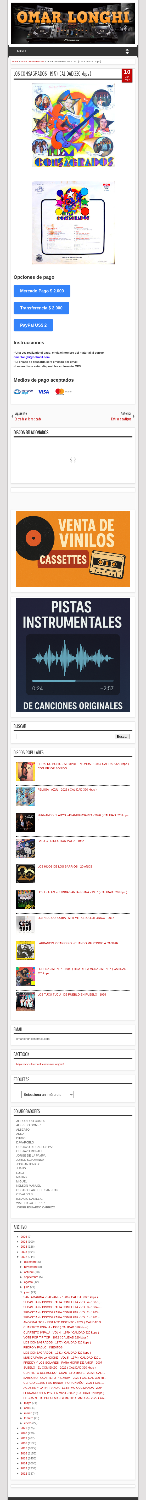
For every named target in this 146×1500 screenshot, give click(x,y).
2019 (24, 1438)
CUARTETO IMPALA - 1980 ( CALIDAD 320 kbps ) (55, 1327)
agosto (28, 1282)
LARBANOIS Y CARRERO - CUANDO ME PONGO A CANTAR (77, 943)
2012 (24, 1473)
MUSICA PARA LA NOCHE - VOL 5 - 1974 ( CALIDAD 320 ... (62, 1357)
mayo (27, 1402)
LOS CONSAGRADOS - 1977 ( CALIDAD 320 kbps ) (52, 74)
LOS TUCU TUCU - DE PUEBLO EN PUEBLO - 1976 (71, 994)
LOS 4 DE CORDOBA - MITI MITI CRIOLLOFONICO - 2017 (75, 917)
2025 (24, 1241)
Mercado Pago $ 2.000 (42, 291)
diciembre (30, 1261)
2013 (24, 1468)
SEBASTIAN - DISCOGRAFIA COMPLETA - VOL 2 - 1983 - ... (63, 1312)
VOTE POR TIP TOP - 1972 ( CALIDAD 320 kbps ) (55, 1337)
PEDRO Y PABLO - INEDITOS (43, 1347)
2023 (24, 1251)
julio (26, 1286)
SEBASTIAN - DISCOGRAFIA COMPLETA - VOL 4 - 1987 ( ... (63, 1302)
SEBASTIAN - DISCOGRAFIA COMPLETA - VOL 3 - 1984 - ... (63, 1307)
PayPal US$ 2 (33, 325)
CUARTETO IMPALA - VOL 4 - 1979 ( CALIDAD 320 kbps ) (61, 1332)
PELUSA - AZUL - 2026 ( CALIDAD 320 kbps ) (67, 789)
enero (27, 1423)
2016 (24, 1453)
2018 (24, 1443)
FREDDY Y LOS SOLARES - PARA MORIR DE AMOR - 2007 (62, 1362)
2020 (24, 1433)
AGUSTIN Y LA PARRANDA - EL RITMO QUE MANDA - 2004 (62, 1387)
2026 (24, 1236)
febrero (28, 1418)
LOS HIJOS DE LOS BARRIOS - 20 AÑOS (64, 866)
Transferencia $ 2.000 (41, 308)
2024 (24, 1246)
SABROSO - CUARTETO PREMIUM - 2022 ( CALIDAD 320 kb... (64, 1377)
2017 (24, 1448)
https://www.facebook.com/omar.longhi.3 (40, 1063)
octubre (29, 1272)
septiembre (31, 1277)
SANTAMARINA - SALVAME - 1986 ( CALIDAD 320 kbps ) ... (62, 1297)
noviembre (30, 1266)
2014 (24, 1463)
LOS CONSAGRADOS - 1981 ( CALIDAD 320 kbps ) (57, 1352)
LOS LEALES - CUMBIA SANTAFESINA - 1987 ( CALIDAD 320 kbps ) (82, 892)
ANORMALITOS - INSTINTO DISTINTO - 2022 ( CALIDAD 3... (63, 1322)
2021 (24, 1428)
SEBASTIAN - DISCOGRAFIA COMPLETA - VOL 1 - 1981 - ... (63, 1317)
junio (27, 1292)
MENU (21, 51)
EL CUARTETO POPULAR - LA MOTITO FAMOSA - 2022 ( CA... (64, 1397)
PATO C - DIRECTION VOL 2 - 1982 (60, 840)
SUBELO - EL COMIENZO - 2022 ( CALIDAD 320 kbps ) (59, 1367)
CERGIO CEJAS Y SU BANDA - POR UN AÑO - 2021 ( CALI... (63, 1382)
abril (27, 1407)
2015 (24, 1458)
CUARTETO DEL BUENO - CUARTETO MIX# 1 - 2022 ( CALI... (64, 1372)
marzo (28, 1413)
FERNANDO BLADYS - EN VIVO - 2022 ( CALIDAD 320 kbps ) (63, 1393)
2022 (24, 1256)
